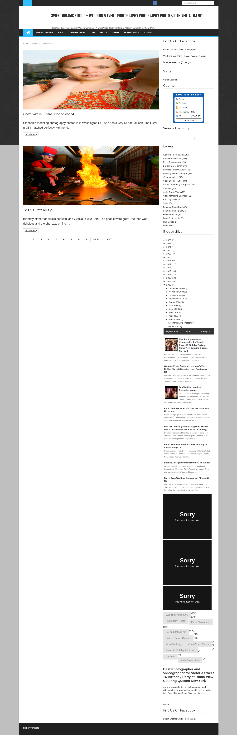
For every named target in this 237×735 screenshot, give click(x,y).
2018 (169, 257)
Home (26, 44)
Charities (167, 188)
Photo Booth (99, 32)
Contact (149, 32)
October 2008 (175, 295)
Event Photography (172, 162)
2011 (169, 274)
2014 (169, 264)
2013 (169, 267)
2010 (169, 278)
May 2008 (174, 312)
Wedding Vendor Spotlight (175, 173)
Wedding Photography (173, 155)
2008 (169, 285)
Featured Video (170, 214)
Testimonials (132, 32)
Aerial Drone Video (172, 192)
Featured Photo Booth (173, 207)
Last (109, 239)
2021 (169, 247)
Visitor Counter (170, 80)
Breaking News (170, 199)
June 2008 (174, 309)
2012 (169, 271)
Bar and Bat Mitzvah (172, 166)
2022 (169, 243)
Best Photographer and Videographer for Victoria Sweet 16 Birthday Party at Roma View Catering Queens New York (188, 675)
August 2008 (175, 302)
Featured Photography (173, 211)
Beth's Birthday (37, 209)
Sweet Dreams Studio (195, 56)
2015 (169, 260)
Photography (78, 32)
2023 (169, 240)
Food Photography (171, 218)
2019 (169, 254)
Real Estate (168, 222)
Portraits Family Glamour (174, 170)
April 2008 (174, 316)
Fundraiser (168, 225)
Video (115, 32)
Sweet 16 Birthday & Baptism (176, 184)
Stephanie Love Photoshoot (48, 114)
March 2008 (174, 319)
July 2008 (173, 305)
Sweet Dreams (44, 32)
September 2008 (177, 298)
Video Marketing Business (175, 196)
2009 (169, 281)
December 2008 (176, 288)
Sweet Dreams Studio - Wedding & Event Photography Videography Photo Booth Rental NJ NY (126, 15)
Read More (31, 135)
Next (96, 239)
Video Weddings (170, 177)
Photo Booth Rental (172, 158)
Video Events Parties (173, 181)
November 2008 (176, 292)
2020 (169, 250)
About (61, 32)
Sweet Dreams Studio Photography (179, 49)
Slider (166, 203)
